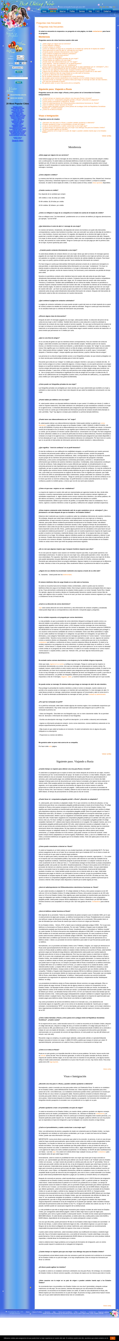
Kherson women (18, 129)
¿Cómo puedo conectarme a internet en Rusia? (58, 101)
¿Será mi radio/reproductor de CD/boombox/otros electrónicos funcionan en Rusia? (70, 103)
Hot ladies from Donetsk (17, 132)
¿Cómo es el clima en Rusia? (52, 109)
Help (54, 1312)
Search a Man (10, 47)
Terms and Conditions (65, 1312)
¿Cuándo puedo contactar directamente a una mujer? (60, 52)
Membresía (44, 37)
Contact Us (92, 1312)
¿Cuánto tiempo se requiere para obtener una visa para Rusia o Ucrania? (67, 98)
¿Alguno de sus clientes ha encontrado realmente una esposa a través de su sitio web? (71, 71)
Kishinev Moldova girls (18, 117)
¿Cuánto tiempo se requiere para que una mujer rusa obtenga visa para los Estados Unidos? (73, 127)
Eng (101, 7)
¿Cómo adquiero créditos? (51, 45)
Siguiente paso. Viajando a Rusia (55, 89)
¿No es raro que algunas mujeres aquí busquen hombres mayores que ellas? (68, 70)
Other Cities (17, 138)
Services (47, 1312)
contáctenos (43, 642)
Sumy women (17, 119)
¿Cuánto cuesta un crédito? (51, 47)
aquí (54, 1152)
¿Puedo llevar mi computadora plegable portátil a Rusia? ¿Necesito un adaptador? (70, 100)
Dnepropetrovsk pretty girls (17, 135)
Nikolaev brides (17, 107)
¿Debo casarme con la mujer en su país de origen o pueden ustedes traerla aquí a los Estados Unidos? (74, 131)
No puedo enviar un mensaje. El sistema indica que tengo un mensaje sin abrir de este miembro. (75, 80)
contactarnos (97, 31)
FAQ (76, 1312)
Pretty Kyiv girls (18, 109)
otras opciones (97, 183)
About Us (83, 1312)
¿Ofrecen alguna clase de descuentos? (55, 55)
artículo (43, 1055)
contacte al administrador (97, 694)
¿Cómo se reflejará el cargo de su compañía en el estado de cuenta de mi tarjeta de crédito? (73, 49)
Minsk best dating (17, 122)
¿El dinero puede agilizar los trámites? (55, 129)
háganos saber (66, 677)
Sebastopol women (18, 125)
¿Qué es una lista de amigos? (52, 57)
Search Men (17, 140)
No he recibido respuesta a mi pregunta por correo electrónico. (63, 76)
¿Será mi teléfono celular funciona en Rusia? (57, 105)
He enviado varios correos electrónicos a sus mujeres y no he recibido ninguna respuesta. (72, 78)
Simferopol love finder (17, 133)
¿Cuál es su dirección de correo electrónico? (57, 75)
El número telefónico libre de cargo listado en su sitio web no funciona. (66, 73)
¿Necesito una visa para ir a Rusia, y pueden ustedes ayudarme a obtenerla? (68, 122)
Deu (114, 7)
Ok (112, 1338)
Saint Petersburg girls (17, 108)
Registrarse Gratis (18, 95)
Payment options (103, 1312)
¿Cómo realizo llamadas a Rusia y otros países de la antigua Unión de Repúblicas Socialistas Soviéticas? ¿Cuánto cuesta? (74, 107)
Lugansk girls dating (17, 121)
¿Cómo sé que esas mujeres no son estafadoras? (59, 65)
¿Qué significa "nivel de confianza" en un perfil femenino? (62, 63)
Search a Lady (20, 47)
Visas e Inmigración (49, 116)
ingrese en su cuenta (57, 664)
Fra (107, 7)
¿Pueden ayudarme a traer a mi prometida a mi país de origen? (64, 124)
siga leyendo (54, 1062)
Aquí (40, 608)
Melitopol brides (18, 126)
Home (28, 1312)
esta (50, 746)
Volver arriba (106, 136)
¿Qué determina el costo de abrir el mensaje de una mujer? (62, 50)
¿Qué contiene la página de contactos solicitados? (59, 53)
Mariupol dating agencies (17, 115)
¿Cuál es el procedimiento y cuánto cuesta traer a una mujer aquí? (64, 126)
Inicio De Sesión (16, 98)
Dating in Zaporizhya (17, 118)
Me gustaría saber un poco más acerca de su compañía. (61, 83)
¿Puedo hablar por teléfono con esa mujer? (57, 60)
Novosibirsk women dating (17, 128)
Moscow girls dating (17, 111)
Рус (104, 7)
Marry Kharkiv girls (17, 114)
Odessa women (18, 112)
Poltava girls (17, 124)
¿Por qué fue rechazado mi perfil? (53, 81)
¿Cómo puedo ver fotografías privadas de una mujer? (60, 58)
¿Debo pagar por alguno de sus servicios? (56, 44)
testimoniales (67, 574)
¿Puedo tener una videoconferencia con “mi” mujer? (59, 62)
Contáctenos (96, 901)
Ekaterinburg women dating (17, 131)
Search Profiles (37, 1312)
